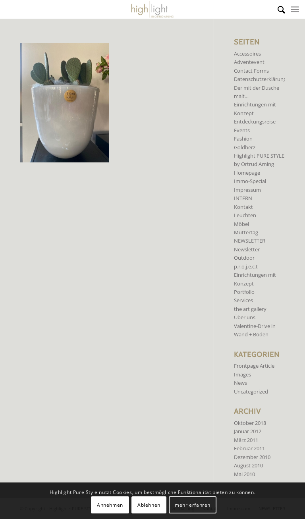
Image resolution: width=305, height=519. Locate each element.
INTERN (243, 198)
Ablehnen (148, 505)
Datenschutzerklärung (260, 79)
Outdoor (244, 257)
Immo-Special (250, 181)
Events (242, 130)
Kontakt (243, 206)
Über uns (244, 317)
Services (243, 300)
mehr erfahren (192, 505)
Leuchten (245, 215)
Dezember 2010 (252, 457)
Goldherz (244, 147)
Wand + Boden (251, 334)
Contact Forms (251, 70)
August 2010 (248, 465)
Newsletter (247, 249)
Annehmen (110, 505)
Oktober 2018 (250, 422)
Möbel (241, 224)
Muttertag (246, 232)
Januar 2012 (247, 431)
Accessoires (247, 53)
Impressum (247, 189)
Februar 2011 (249, 448)
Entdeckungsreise (255, 121)
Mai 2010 (244, 474)
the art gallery (250, 309)
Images (242, 374)
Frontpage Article (254, 365)
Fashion (243, 138)
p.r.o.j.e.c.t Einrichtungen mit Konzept (255, 275)
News (240, 382)
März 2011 (246, 440)
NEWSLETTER (249, 240)
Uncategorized (251, 391)
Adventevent (249, 62)
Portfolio (244, 291)
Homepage (247, 172)
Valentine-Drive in (255, 326)
